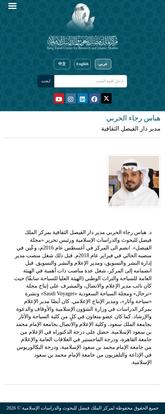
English (82, 64)
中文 (62, 64)
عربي (103, 64)
